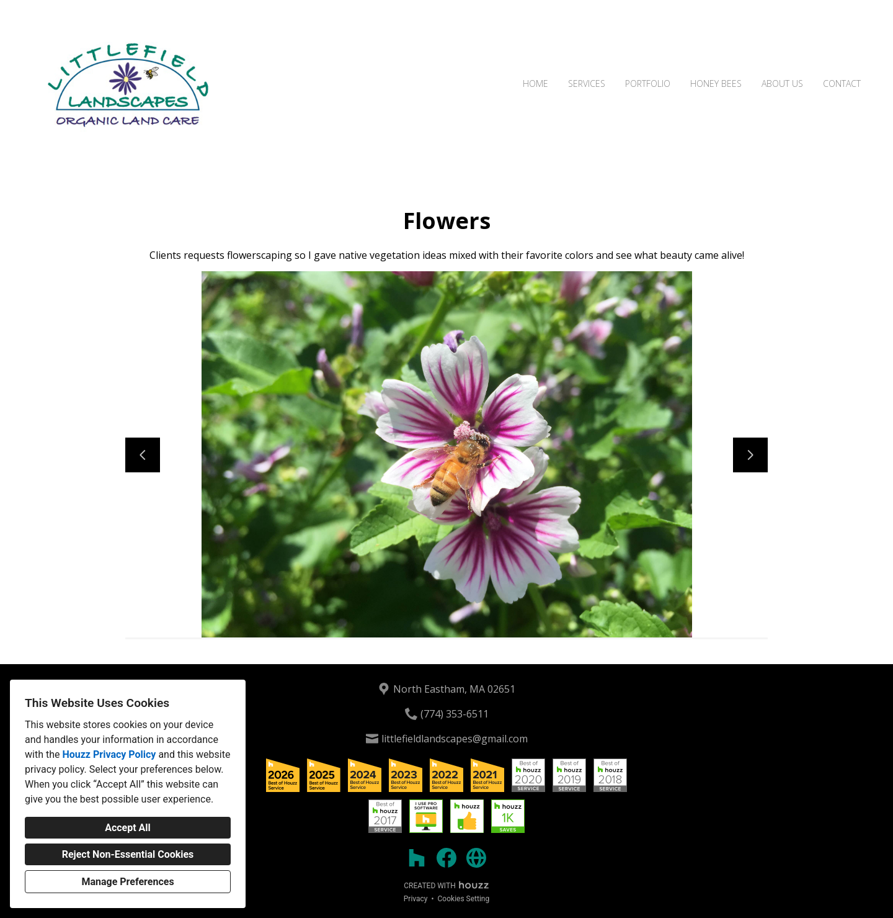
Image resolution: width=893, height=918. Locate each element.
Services (586, 83)
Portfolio (647, 83)
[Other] (476, 858)
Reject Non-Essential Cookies (128, 854)
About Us (782, 83)
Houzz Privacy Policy (109, 754)
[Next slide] (750, 455)
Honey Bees (716, 83)
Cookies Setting (464, 898)
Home (535, 83)
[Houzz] (417, 858)
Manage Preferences (127, 882)
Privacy (416, 898)
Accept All (128, 828)
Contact (842, 83)
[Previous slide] (142, 455)
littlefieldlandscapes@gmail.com (454, 738)
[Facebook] (446, 858)
